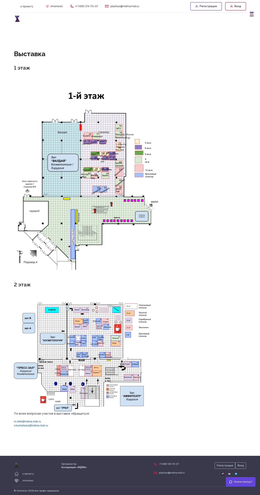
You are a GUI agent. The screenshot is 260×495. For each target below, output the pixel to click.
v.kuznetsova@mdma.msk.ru (31, 425)
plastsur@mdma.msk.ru (124, 6)
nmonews (56, 6)
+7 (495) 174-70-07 (86, 6)
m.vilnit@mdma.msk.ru (27, 421)
